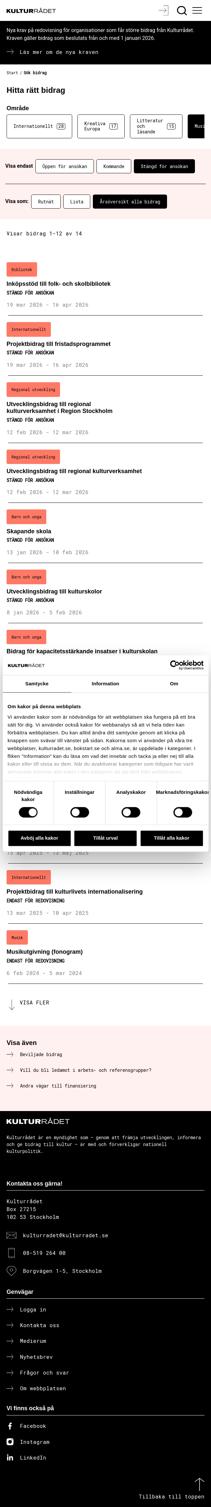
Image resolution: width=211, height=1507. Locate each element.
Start (12, 72)
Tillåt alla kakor (171, 838)
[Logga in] (164, 10)
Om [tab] (174, 683)
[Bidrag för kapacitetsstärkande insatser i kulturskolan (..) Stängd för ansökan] (105, 653)
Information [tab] (105, 683)
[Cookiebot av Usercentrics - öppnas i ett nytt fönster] (174, 665)
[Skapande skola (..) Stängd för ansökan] (105, 533)
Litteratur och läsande (156, 126)
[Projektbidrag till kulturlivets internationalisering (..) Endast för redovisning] (105, 894)
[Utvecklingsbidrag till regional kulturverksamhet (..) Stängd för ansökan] (105, 473)
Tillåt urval (105, 838)
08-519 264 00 (44, 1252)
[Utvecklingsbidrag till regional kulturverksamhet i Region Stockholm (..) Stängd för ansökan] (105, 409)
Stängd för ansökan (164, 166)
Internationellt (39, 126)
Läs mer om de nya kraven (59, 51)
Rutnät (46, 201)
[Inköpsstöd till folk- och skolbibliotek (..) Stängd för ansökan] (105, 286)
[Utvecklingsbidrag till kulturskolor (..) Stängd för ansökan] (105, 593)
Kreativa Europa (101, 126)
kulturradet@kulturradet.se (65, 1235)
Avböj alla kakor (39, 838)
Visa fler (34, 1002)
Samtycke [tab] (37, 683)
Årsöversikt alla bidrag (130, 201)
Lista (76, 201)
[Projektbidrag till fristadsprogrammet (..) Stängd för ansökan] (105, 346)
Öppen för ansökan (64, 166)
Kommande (113, 166)
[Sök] (182, 10)
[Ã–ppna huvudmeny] (198, 10)
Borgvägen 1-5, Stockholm (62, 1270)
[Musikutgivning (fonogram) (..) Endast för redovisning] (105, 954)
